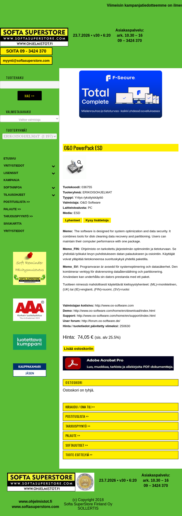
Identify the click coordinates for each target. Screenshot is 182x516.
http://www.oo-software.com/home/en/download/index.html (114, 310)
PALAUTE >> (72, 435)
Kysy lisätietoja (97, 220)
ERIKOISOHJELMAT (97, 192)
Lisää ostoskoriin (78, 349)
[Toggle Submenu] (53, 166)
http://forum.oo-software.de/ (101, 321)
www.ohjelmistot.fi (35, 501)
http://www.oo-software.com (114, 305)
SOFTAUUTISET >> (76, 445)
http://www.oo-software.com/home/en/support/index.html (116, 315)
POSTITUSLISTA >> (77, 416)
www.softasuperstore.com (35, 507)
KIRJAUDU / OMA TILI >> (80, 406)
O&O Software (90, 202)
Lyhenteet (72, 220)
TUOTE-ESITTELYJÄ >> (78, 454)
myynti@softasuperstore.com (26, 60)
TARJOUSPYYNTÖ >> (77, 425)
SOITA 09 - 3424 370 (26, 51)
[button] (120, 94)
